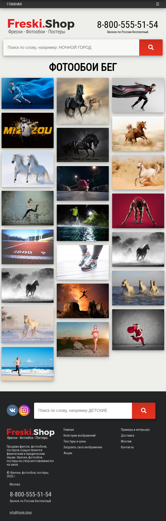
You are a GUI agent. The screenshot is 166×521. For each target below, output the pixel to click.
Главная (14, 4)
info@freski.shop (21, 512)
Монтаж (126, 441)
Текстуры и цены (75, 441)
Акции (68, 453)
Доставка (127, 435)
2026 (10, 476)
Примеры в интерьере (135, 429)
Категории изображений (80, 435)
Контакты (127, 447)
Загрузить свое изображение (83, 447)
